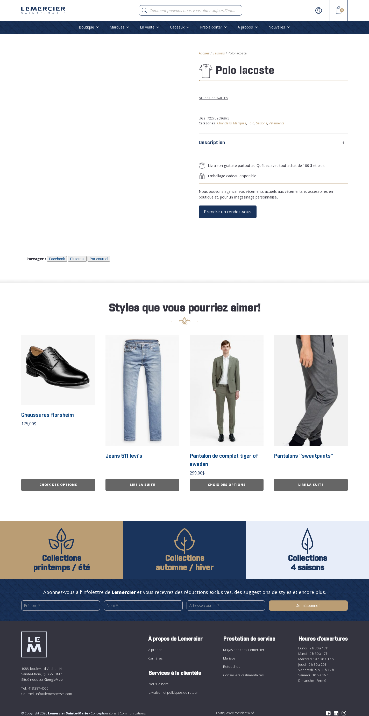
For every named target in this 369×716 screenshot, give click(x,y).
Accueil (204, 53)
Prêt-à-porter (213, 27)
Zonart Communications (127, 710)
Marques (120, 27)
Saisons (218, 53)
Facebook (57, 259)
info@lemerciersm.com (54, 691)
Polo (251, 123)
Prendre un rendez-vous (227, 212)
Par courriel (99, 259)
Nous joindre (159, 681)
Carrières (155, 655)
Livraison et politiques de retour (173, 689)
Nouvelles (279, 27)
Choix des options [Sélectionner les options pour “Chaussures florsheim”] (58, 482)
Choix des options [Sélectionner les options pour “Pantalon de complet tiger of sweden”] (227, 482)
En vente (150, 27)
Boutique (89, 27)
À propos (248, 27)
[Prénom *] (60, 603)
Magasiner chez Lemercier (243, 647)
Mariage (229, 655)
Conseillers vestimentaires (243, 672)
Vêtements (276, 123)
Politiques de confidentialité (235, 710)
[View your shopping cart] (338, 10)
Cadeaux (180, 27)
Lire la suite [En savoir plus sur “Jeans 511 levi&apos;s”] (142, 482)
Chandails (224, 123)
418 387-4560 (38, 685)
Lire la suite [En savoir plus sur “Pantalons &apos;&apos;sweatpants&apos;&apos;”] (311, 482)
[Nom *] (143, 603)
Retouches (231, 664)
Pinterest (77, 259)
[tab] (273, 142)
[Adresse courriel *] (226, 603)
